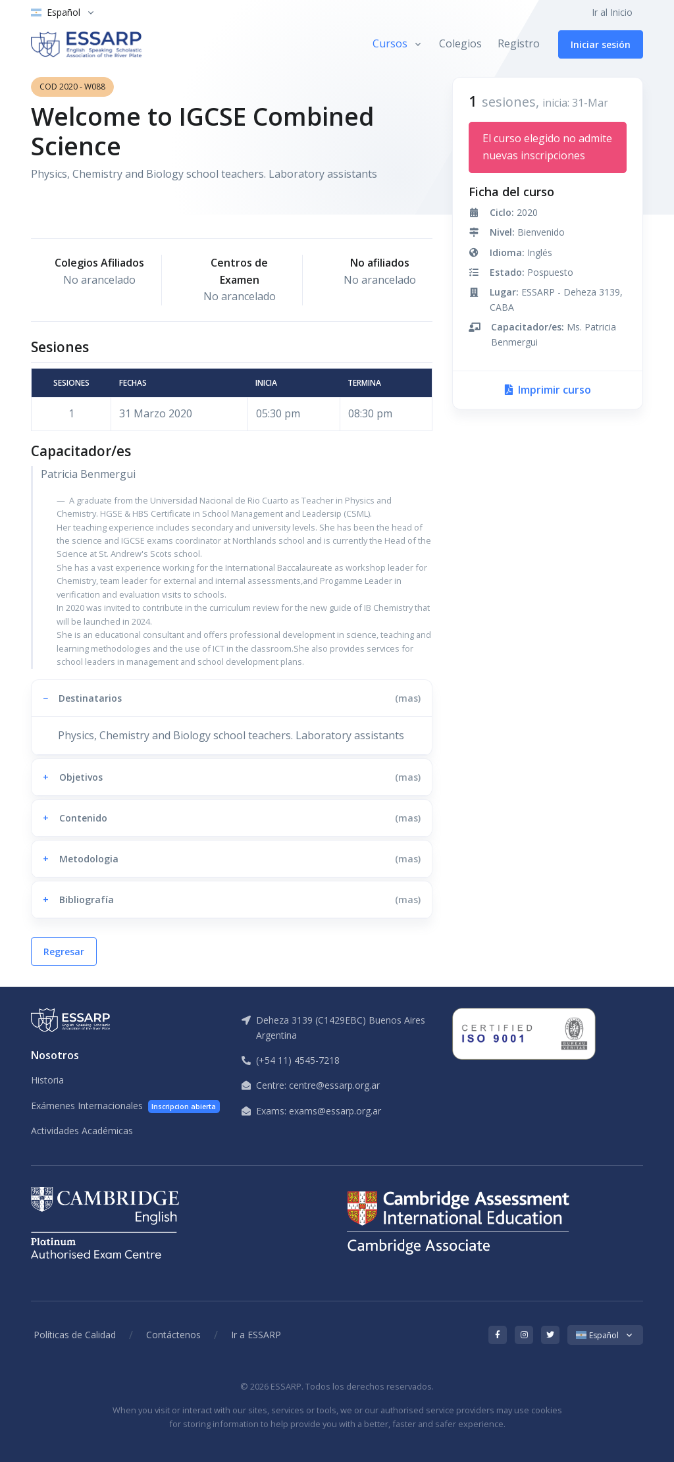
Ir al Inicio (612, 12)
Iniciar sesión (601, 44)
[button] (232, 698)
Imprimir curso (548, 389)
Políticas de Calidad (75, 1334)
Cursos (390, 43)
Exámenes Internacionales (125, 1106)
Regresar (63, 951)
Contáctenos (173, 1334)
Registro (519, 43)
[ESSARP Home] (86, 44)
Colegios (460, 43)
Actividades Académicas (82, 1130)
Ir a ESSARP (256, 1334)
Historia (47, 1080)
